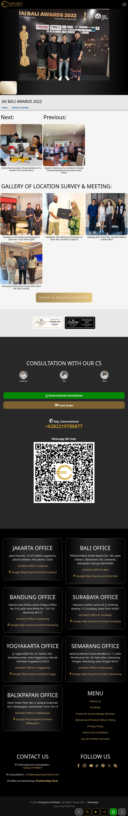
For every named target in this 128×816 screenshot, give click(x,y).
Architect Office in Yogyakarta (32, 667)
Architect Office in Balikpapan (32, 713)
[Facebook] (79, 766)
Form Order (64, 405)
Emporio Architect (49, 802)
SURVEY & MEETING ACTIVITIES (64, 297)
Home (5, 107)
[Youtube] (92, 766)
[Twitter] (109, 767)
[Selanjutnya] (122, 811)
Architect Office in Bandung (32, 618)
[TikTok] (98, 766)
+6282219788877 (64, 426)
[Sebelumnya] (78, 811)
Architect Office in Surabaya (95, 615)
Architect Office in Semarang (95, 667)
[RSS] (115, 766)
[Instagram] (85, 766)
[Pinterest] (103, 766)
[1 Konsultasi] (113, 811)
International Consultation (64, 395)
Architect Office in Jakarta (33, 565)
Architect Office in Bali (95, 569)
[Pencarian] (87, 811)
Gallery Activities (20, 107)
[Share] (104, 811)
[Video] (96, 811)
